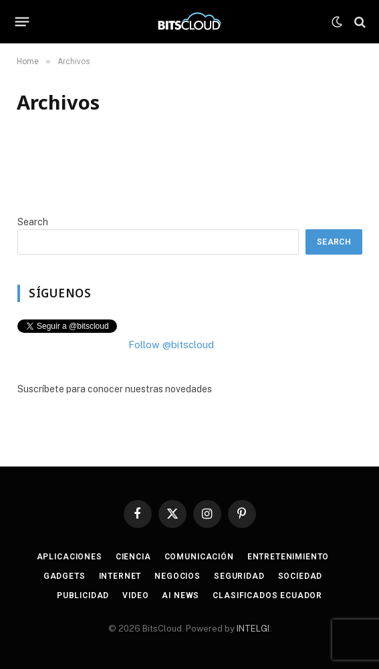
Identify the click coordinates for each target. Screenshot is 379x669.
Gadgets (64, 576)
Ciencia (133, 556)
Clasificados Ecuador (267, 595)
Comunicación (199, 556)
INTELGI (253, 629)
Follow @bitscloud (171, 344)
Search (32, 222)
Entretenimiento (288, 556)
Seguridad (239, 576)
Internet (120, 576)
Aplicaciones (69, 556)
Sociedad (300, 576)
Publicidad (83, 595)
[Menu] (22, 22)
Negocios (177, 576)
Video (135, 595)
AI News (180, 595)
